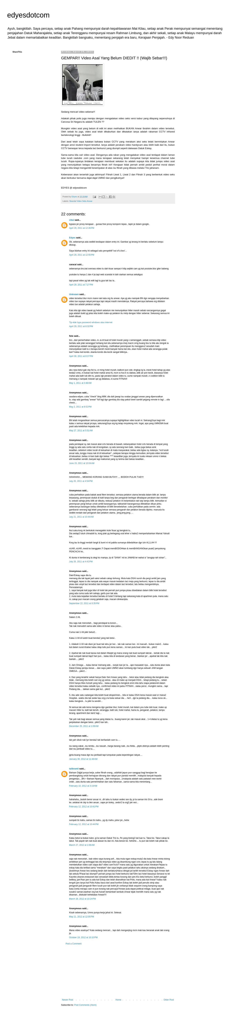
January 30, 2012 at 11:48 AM (83, 759)
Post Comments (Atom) (85, 1005)
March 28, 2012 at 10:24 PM (82, 899)
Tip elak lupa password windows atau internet (90, 322)
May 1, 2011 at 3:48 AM (80, 383)
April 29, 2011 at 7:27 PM (81, 284)
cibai (71, 220)
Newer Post (67, 1000)
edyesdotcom (28, 15)
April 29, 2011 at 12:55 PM (81, 255)
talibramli (74, 768)
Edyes (72, 237)
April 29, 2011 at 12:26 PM (81, 228)
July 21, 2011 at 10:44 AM (81, 517)
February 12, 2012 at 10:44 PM (83, 824)
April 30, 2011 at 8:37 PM (81, 356)
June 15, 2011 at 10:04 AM (81, 463)
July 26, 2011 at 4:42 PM (81, 561)
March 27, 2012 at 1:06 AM (81, 845)
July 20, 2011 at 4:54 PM (81, 481)
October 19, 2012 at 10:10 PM (83, 937)
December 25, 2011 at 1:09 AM (83, 726)
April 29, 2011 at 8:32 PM (81, 326)
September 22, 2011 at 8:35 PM (84, 603)
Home (118, 1000)
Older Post (169, 1000)
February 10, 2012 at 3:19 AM (83, 786)
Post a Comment (73, 943)
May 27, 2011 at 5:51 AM (81, 430)
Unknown (74, 294)
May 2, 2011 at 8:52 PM (80, 407)
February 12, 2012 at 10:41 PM (83, 806)
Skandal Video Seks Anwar (80, 201)
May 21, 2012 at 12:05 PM (81, 916)
